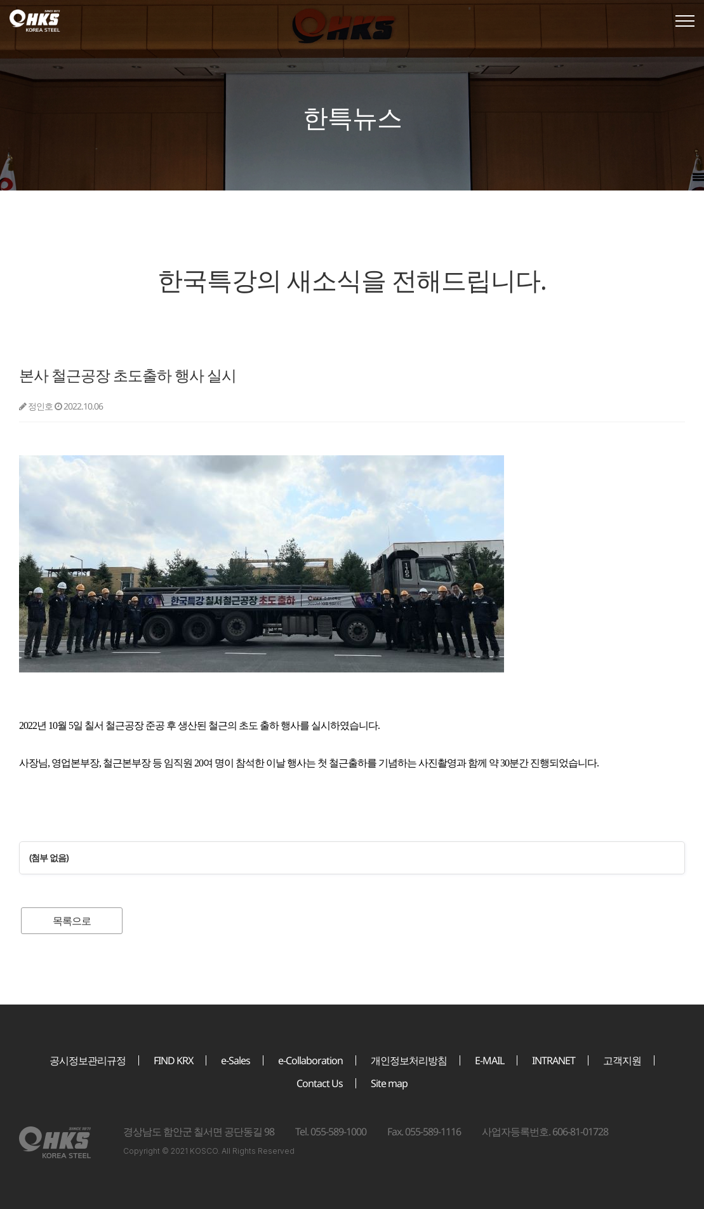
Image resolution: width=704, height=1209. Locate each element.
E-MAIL (489, 1060)
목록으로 (72, 921)
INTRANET (553, 1060)
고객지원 (622, 1060)
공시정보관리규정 (88, 1060)
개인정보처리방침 (409, 1060)
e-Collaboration (310, 1060)
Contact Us (319, 1083)
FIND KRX (173, 1060)
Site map (389, 1083)
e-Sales (235, 1060)
